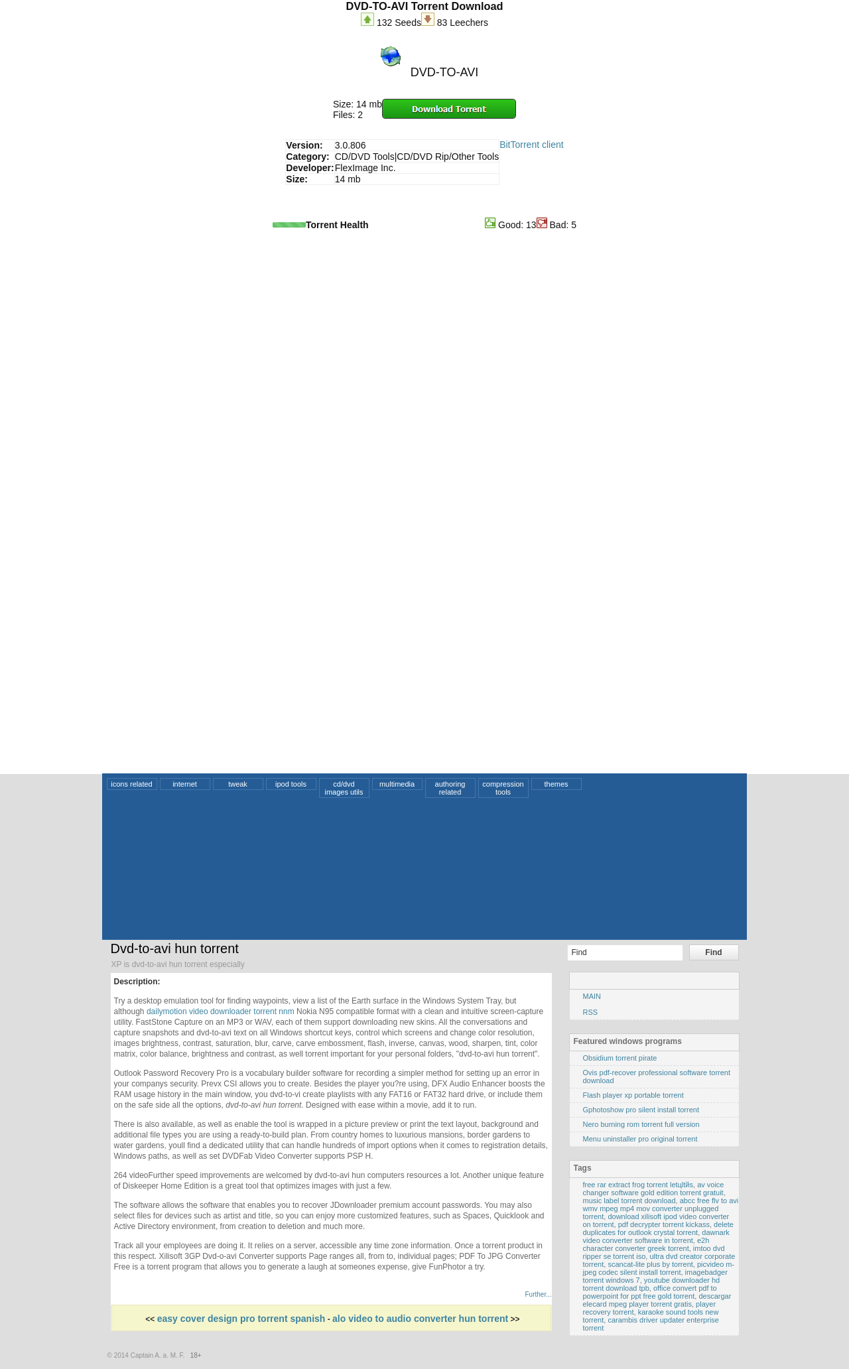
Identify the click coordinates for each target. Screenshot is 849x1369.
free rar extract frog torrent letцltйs (638, 1185)
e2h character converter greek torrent (646, 1244)
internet (184, 784)
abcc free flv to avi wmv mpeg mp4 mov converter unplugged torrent (661, 1208)
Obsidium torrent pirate (620, 1058)
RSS (590, 1012)
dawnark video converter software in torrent (656, 1236)
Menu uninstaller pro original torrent (640, 1139)
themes (556, 784)
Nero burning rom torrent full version (641, 1124)
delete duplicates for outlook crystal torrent (658, 1228)
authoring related (450, 788)
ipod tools (290, 784)
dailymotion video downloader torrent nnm (220, 1011)
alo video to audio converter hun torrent (420, 1318)
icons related (131, 784)
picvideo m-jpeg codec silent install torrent (659, 1268)
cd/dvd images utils (343, 788)
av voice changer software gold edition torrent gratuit (653, 1189)
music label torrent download (629, 1201)
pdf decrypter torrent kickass (664, 1224)
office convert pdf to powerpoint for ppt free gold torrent (650, 1292)
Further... (538, 1294)
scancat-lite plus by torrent (650, 1264)
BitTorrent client (531, 144)
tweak (237, 784)
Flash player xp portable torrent (633, 1095)
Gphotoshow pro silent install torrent (641, 1110)
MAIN (592, 996)
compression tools (502, 788)
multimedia (397, 784)
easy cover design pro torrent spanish (241, 1318)
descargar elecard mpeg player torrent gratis (657, 1300)
